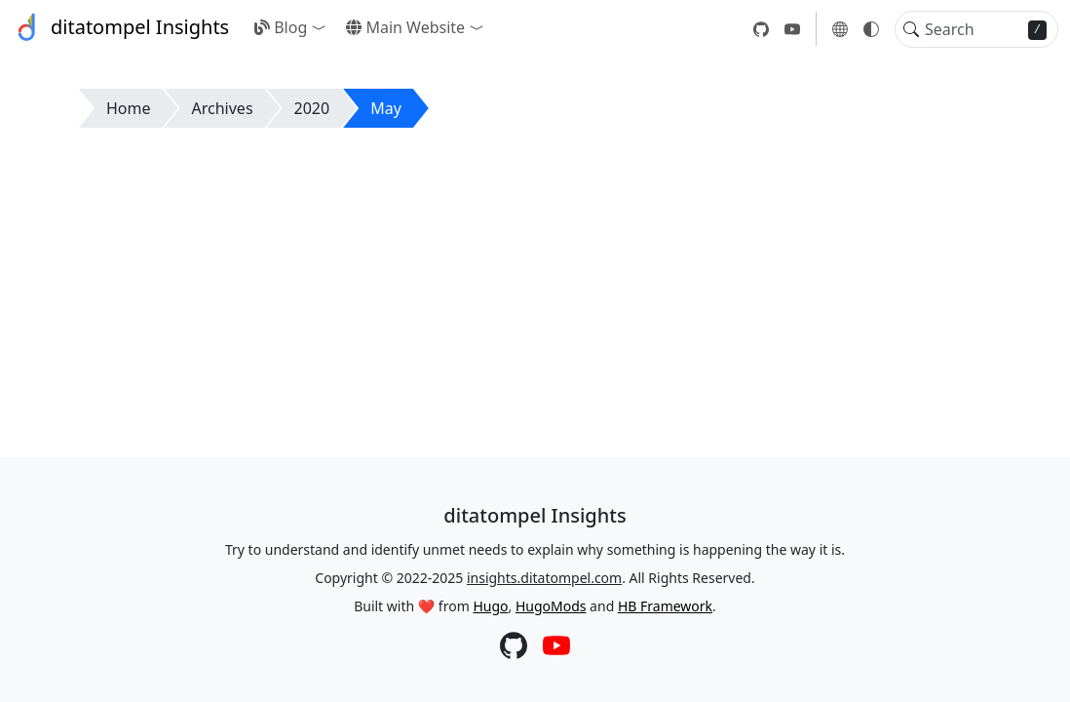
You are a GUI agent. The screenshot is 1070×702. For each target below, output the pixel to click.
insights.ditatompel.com (544, 577)
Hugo (490, 606)
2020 (312, 108)
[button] (322, 27)
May (385, 108)
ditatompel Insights (120, 27)
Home (128, 108)
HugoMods (551, 606)
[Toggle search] (911, 29)
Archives (222, 108)
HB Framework (665, 606)
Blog (280, 27)
